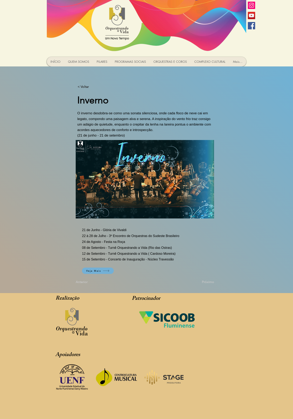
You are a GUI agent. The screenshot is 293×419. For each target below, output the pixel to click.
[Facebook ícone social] (251, 25)
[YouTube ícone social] (251, 15)
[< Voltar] (91, 87)
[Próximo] (204, 282)
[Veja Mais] (98, 271)
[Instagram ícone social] (251, 5)
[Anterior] (89, 282)
